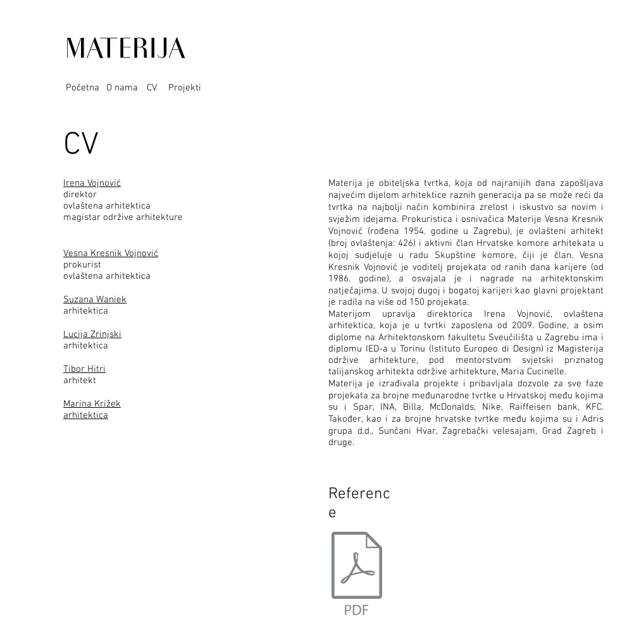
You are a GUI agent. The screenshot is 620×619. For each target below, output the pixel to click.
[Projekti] (188, 88)
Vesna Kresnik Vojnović (110, 253)
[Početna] (86, 88)
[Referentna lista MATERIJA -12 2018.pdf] (356, 574)
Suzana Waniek (95, 299)
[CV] (155, 88)
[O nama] (126, 88)
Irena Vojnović (92, 183)
